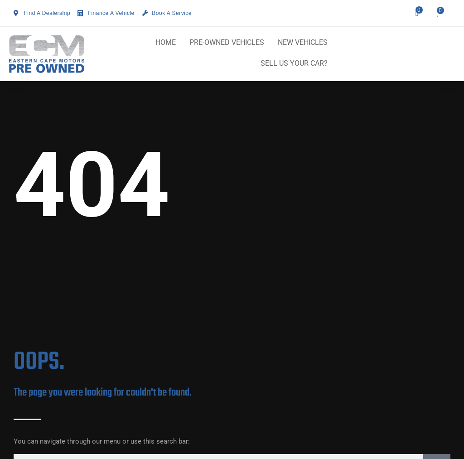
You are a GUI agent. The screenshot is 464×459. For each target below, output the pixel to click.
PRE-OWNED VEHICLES (226, 42)
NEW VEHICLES (303, 42)
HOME (165, 42)
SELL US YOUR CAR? (294, 63)
